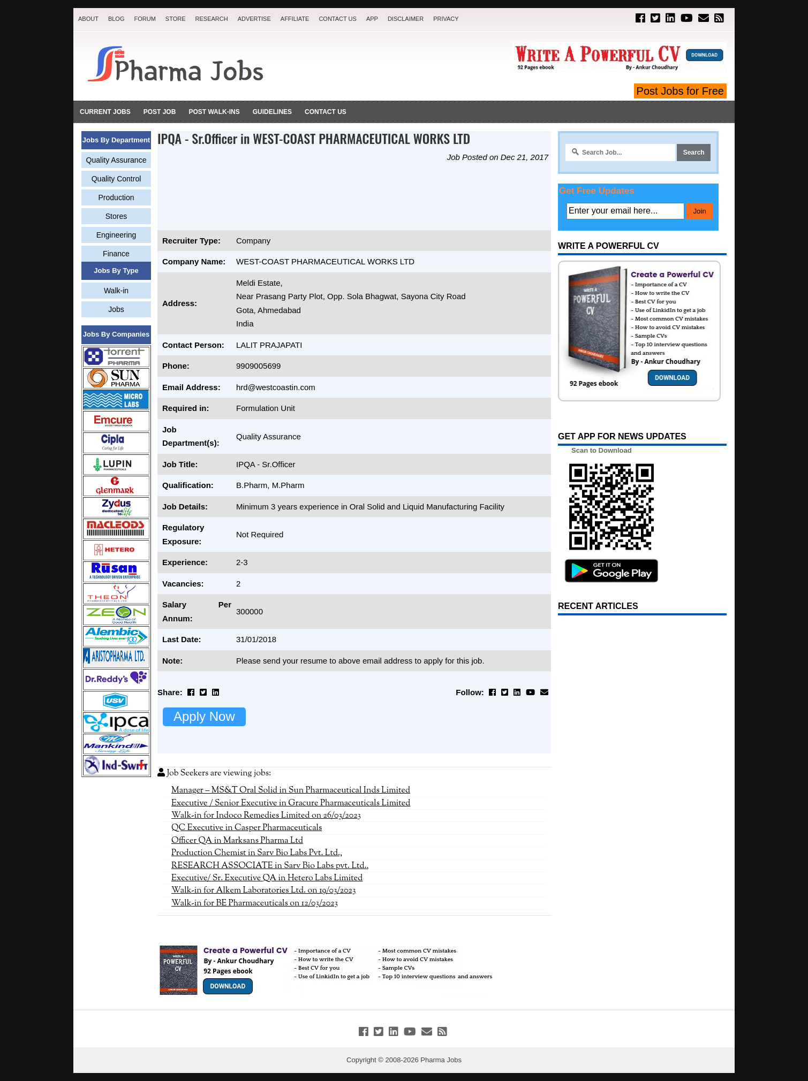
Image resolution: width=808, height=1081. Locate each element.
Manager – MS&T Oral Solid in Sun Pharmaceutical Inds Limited (290, 790)
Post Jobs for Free (680, 91)
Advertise (254, 19)
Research (211, 19)
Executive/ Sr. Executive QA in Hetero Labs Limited (267, 878)
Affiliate (295, 19)
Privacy (445, 19)
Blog (116, 19)
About (88, 19)
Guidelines (272, 112)
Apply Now (204, 716)
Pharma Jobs (441, 1060)
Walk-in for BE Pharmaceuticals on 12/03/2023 (254, 903)
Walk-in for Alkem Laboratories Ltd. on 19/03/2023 (263, 890)
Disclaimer (406, 19)
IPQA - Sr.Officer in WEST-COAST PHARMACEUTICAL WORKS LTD (313, 138)
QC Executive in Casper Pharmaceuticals (246, 828)
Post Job (160, 112)
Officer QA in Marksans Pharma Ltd (237, 841)
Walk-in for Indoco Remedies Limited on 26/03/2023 (266, 815)
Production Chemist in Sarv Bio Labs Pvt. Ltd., (256, 853)
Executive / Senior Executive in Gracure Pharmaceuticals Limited (290, 803)
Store (175, 19)
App (372, 19)
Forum (144, 19)
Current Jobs (105, 112)
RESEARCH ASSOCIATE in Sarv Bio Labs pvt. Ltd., (270, 866)
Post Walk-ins (213, 112)
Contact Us (338, 19)
